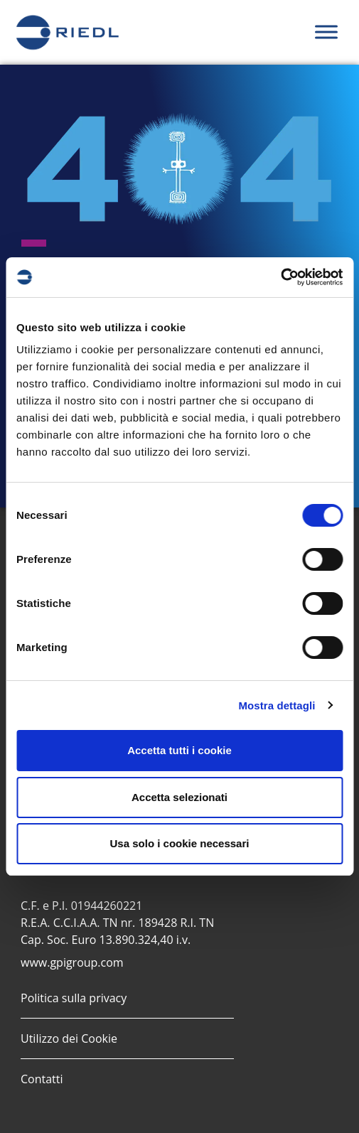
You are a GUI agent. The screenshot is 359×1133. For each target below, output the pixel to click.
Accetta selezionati (179, 797)
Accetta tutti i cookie (179, 750)
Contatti (42, 1079)
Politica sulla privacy (74, 998)
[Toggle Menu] (326, 32)
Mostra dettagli (276, 705)
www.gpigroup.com (72, 962)
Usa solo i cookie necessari (180, 843)
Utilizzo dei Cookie (69, 1038)
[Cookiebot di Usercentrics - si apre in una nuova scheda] (280, 277)
